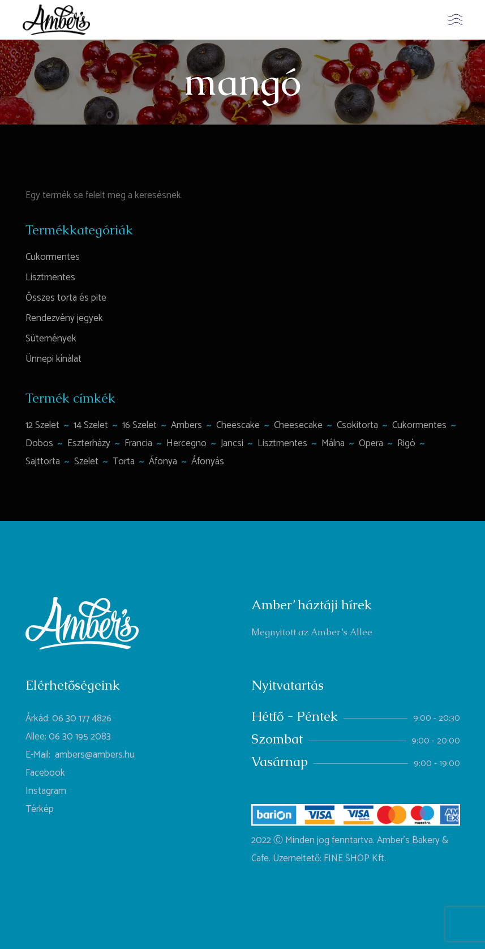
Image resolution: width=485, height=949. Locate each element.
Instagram (45, 791)
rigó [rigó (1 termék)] (406, 443)
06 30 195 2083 (80, 737)
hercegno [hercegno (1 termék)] (186, 443)
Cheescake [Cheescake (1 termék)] (238, 425)
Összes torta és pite (65, 298)
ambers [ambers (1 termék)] (186, 425)
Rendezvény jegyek (64, 318)
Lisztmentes (50, 277)
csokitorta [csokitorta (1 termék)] (357, 425)
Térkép (39, 809)
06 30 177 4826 (81, 718)
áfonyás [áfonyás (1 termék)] (207, 461)
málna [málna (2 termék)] (333, 443)
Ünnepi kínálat (53, 359)
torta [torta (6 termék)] (124, 461)
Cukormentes (52, 257)
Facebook (45, 773)
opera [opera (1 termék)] (371, 443)
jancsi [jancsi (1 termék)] (232, 443)
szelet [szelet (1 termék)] (86, 461)
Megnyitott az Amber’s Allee (311, 632)
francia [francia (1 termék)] (138, 443)
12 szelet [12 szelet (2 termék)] (42, 425)
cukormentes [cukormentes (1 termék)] (419, 425)
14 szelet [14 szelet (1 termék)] (91, 425)
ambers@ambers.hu (95, 755)
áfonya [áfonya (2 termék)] (163, 461)
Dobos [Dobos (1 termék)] (39, 443)
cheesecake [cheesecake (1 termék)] (298, 425)
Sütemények (50, 339)
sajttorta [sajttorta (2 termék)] (42, 461)
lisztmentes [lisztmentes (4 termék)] (282, 443)
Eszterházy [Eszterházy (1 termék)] (88, 443)
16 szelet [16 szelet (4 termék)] (139, 425)
